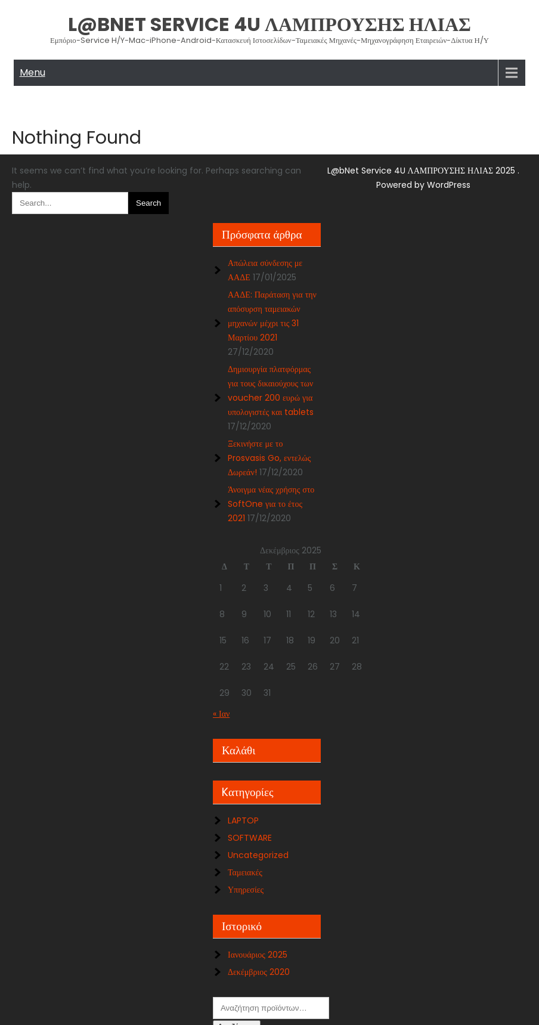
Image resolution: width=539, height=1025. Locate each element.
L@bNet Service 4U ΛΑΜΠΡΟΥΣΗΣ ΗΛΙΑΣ (269, 24)
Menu (32, 72)
